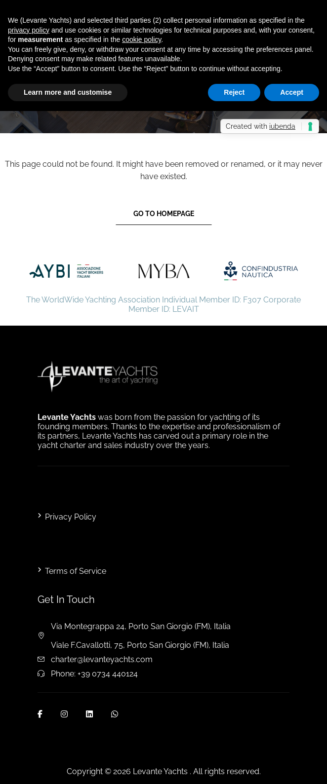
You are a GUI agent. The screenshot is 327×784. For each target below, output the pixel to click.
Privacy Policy (70, 517)
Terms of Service (75, 571)
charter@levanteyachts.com (102, 659)
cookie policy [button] (141, 39)
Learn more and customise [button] (68, 92)
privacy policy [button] (28, 30)
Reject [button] (234, 92)
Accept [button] (291, 92)
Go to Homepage (163, 214)
